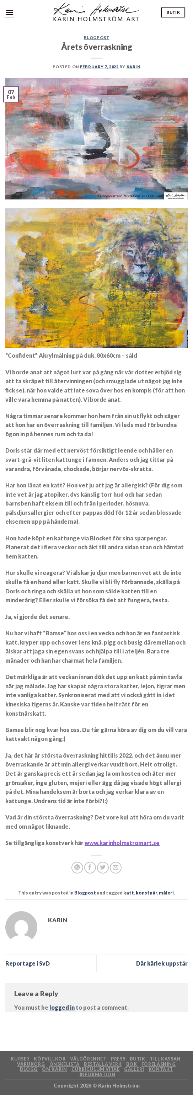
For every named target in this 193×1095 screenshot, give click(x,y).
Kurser (20, 1059)
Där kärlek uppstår (162, 963)
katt (128, 893)
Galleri (134, 1069)
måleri (166, 893)
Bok (131, 1064)
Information (98, 1074)
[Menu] (9, 12)
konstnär (146, 893)
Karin (134, 66)
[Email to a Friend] (116, 868)
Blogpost (96, 37)
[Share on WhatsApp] (77, 868)
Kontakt (161, 1069)
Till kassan (165, 1059)
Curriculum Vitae (95, 1069)
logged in (62, 1007)
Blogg (29, 1069)
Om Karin (54, 1069)
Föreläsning (158, 1064)
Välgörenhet (88, 1059)
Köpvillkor (49, 1059)
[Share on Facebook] (90, 868)
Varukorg (31, 1064)
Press (118, 1059)
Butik (137, 1059)
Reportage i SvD (27, 963)
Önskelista (64, 1064)
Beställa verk (103, 1064)
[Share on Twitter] (103, 868)
